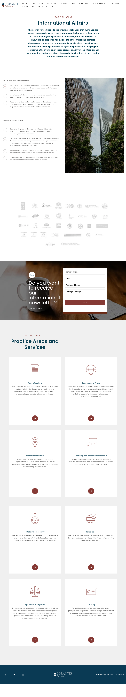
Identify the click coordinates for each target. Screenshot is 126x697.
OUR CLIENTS (115, 3)
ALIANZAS (64, 3)
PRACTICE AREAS (38, 3)
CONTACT (25, 6)
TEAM (73, 3)
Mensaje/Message (85, 293)
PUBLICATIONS (83, 3)
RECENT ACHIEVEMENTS (99, 3)
